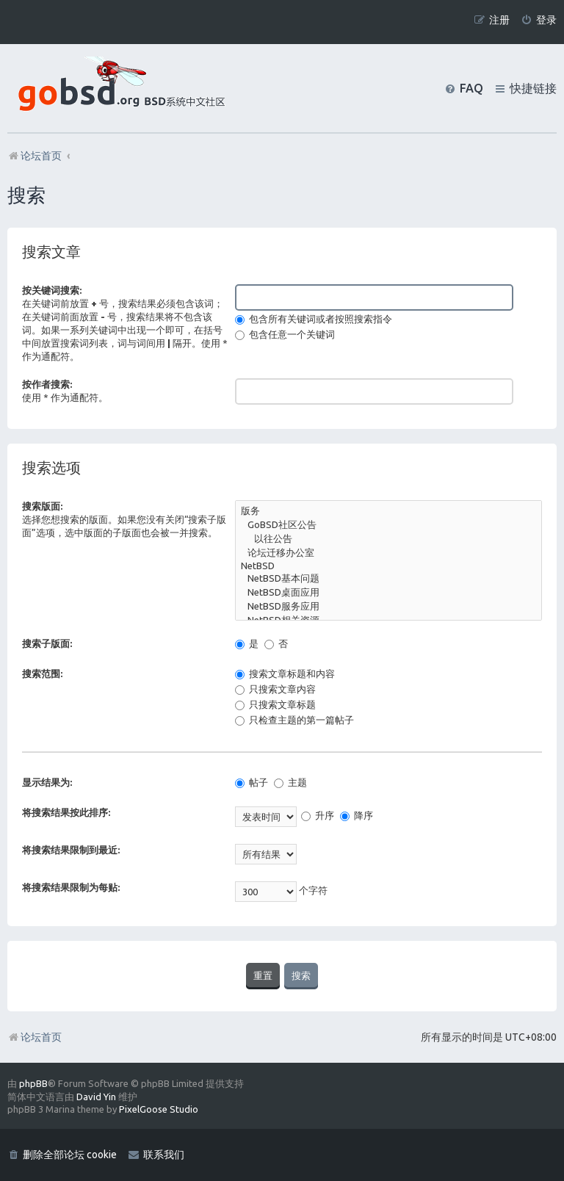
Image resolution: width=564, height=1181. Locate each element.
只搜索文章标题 (275, 704)
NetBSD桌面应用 (388, 593)
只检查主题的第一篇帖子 (294, 720)
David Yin (96, 1096)
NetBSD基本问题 (388, 579)
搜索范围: (42, 673)
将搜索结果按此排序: (66, 812)
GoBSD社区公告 (388, 525)
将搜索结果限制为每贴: (71, 887)
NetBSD (388, 566)
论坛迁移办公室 (388, 553)
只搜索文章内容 (275, 689)
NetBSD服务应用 (388, 607)
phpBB (33, 1083)
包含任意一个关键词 (285, 334)
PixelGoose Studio (158, 1109)
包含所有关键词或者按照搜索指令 (313, 319)
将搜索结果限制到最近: (71, 850)
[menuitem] (539, 20)
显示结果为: (47, 782)
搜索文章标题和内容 (285, 673)
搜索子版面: (47, 643)
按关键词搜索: (52, 290)
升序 (317, 815)
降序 (356, 815)
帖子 (251, 782)
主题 (290, 782)
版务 (388, 512)
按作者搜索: (47, 384)
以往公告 (388, 539)
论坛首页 (34, 1037)
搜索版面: (42, 506)
